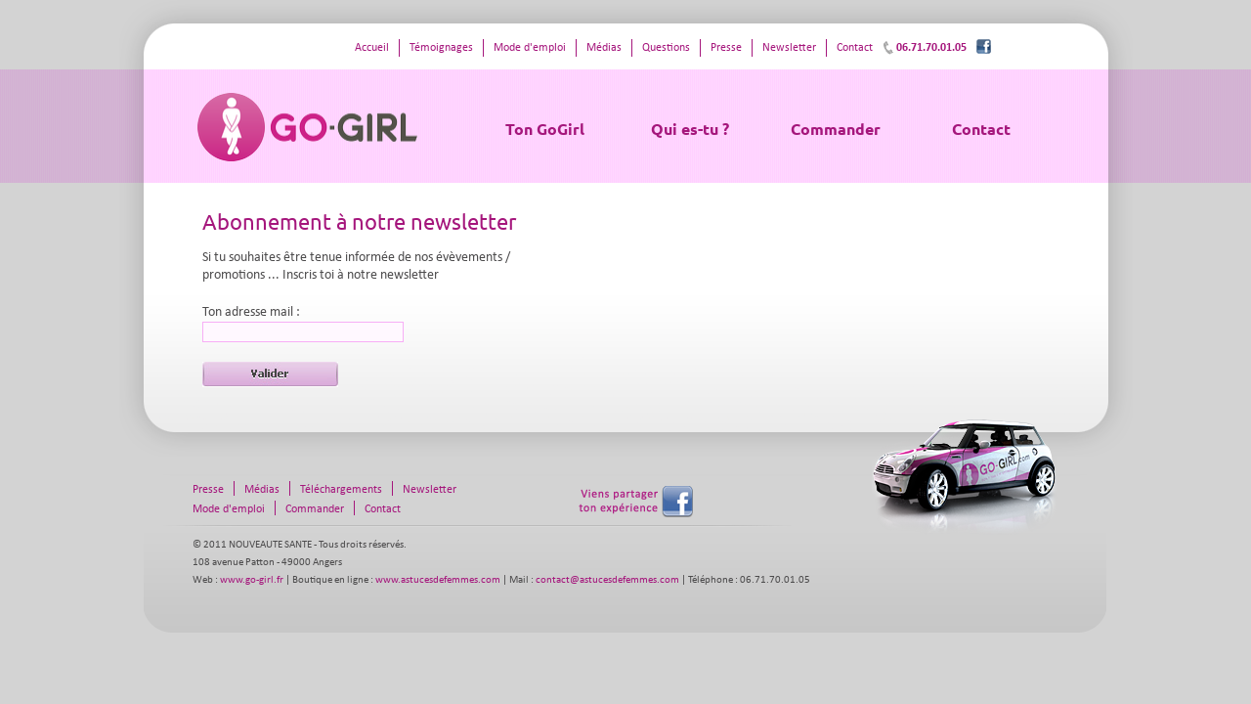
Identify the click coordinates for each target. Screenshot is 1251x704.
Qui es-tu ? (690, 128)
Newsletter (789, 48)
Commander (836, 128)
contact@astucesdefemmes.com (607, 580)
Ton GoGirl (544, 128)
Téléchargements (341, 490)
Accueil (372, 48)
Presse (726, 48)
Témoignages (441, 48)
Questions (666, 48)
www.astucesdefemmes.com (437, 580)
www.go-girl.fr (251, 580)
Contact (981, 128)
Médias (604, 48)
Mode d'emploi (530, 48)
